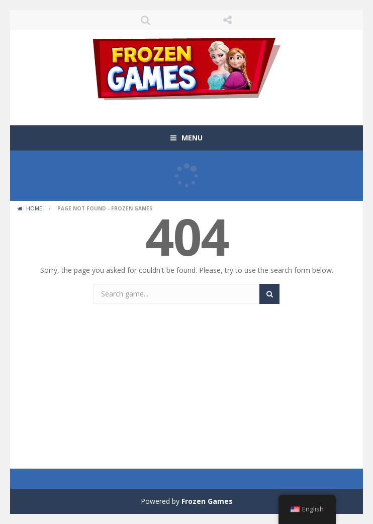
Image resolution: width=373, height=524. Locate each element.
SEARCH (145, 20)
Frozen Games (207, 501)
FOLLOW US (227, 20)
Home (34, 208)
